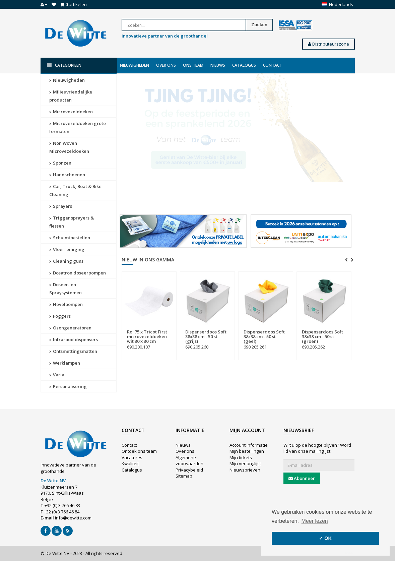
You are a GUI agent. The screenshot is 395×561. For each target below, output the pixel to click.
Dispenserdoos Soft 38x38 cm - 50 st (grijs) (205, 337)
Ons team (193, 65)
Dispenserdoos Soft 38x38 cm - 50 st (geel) (264, 337)
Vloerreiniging (66, 249)
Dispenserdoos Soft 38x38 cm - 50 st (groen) (322, 337)
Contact (272, 65)
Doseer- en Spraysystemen (65, 289)
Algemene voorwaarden (189, 460)
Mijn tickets (240, 457)
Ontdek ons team (139, 451)
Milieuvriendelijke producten (70, 96)
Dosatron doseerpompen (77, 273)
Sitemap (184, 476)
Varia (56, 375)
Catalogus (244, 65)
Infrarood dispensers (73, 339)
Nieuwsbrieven (244, 470)
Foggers (60, 316)
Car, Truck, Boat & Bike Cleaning (75, 190)
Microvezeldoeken (71, 112)
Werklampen (64, 363)
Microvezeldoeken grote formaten (77, 127)
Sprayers (60, 206)
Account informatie (248, 445)
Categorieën (64, 65)
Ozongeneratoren (70, 328)
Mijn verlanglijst (245, 463)
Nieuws (217, 65)
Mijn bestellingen (246, 451)
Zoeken (259, 24)
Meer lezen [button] (315, 521)
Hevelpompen (66, 304)
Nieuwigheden (134, 65)
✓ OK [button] (325, 538)
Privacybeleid (189, 470)
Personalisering (68, 386)
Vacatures (132, 457)
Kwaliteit (130, 463)
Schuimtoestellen (69, 238)
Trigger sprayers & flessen (71, 222)
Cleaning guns (66, 261)
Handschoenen (67, 175)
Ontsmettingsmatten (73, 351)
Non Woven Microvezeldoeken (69, 147)
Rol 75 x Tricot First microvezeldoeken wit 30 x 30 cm (147, 337)
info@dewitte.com (73, 518)
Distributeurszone (328, 44)
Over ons (166, 65)
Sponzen (60, 163)
